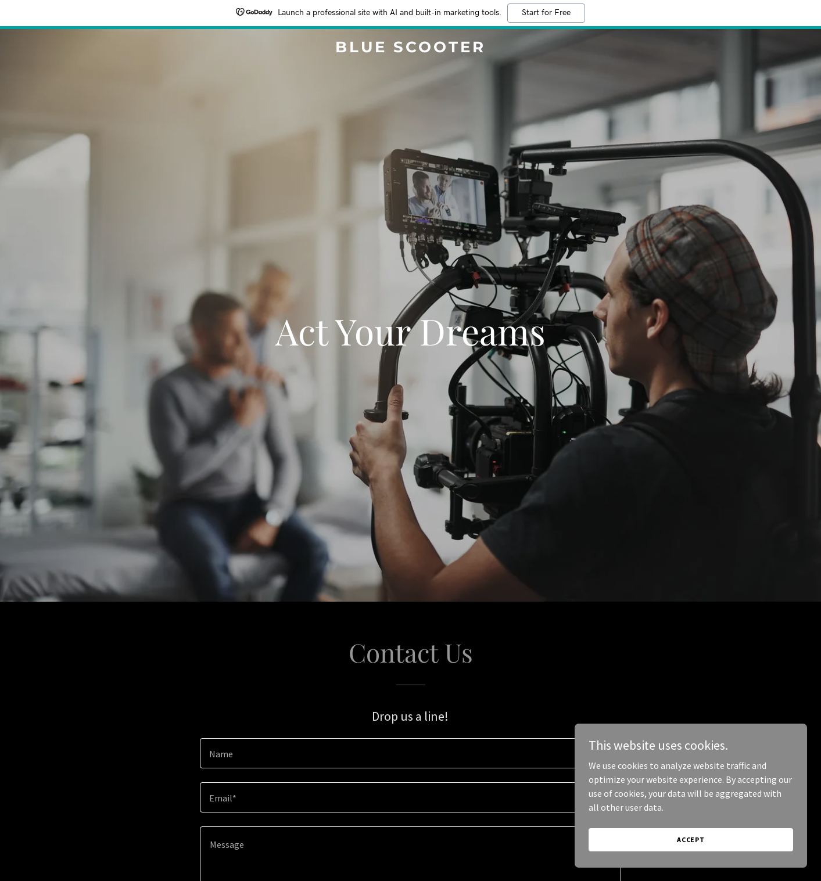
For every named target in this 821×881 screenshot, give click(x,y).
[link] (410, 49)
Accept (691, 839)
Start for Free (546, 13)
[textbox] (410, 753)
